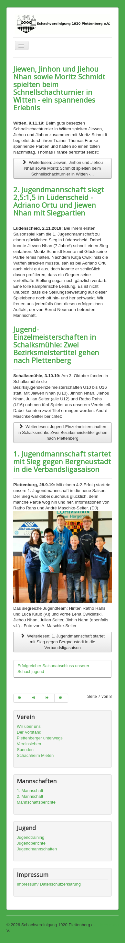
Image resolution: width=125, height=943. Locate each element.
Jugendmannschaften (37, 849)
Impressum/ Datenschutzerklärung (49, 884)
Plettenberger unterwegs (40, 738)
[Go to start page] (20, 698)
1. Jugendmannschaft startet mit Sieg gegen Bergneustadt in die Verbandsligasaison (62, 461)
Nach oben (108, 924)
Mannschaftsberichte (36, 802)
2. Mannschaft (30, 796)
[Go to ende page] (61, 698)
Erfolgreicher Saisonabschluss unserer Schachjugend (53, 668)
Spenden (25, 749)
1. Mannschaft (30, 790)
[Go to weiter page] (48, 698)
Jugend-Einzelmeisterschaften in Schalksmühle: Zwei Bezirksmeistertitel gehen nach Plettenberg (56, 344)
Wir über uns (29, 726)
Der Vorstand (29, 732)
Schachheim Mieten (35, 755)
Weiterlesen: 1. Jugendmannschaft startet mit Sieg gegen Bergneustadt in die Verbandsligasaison (62, 642)
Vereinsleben (29, 743)
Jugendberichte (31, 843)
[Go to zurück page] (34, 698)
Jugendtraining (30, 837)
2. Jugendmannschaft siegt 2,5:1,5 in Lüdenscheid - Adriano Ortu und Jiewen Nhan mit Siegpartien (58, 201)
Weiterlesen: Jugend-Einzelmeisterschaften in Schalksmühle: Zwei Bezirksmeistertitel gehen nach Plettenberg (62, 432)
